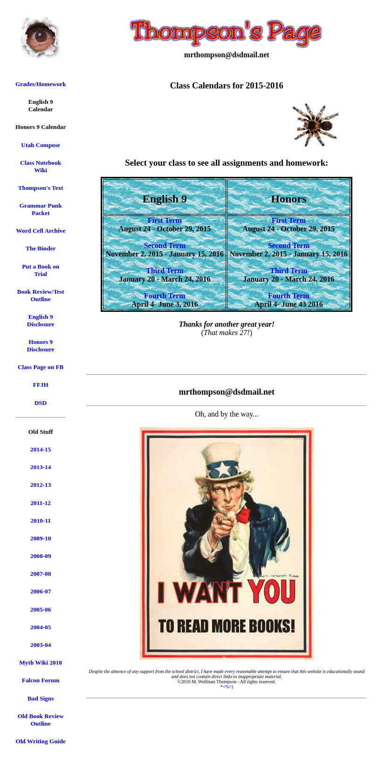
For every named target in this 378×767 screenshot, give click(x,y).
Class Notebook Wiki (40, 166)
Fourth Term (164, 296)
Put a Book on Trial (40, 270)
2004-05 (40, 627)
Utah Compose (40, 144)
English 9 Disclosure (41, 320)
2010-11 (40, 520)
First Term (165, 220)
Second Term (165, 245)
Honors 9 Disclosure (41, 345)
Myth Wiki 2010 (40, 662)
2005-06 (40, 609)
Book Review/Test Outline (40, 295)
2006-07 (40, 591)
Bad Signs (40, 698)
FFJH (40, 384)
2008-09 (40, 555)
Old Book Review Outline (41, 720)
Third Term (164, 271)
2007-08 (40, 573)
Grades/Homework (40, 84)
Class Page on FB (40, 366)
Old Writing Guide (41, 741)
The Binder (41, 248)
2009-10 (40, 538)
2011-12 (40, 502)
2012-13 (40, 484)
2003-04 (40, 644)
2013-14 (40, 467)
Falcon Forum (41, 680)
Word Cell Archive (40, 230)
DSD (40, 402)
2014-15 (40, 449)
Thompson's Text (40, 187)
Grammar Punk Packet (41, 209)
